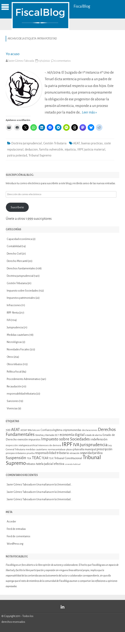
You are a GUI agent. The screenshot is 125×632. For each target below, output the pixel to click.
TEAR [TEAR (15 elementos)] (45, 458)
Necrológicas (14, 342)
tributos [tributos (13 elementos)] (30, 463)
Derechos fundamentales (21, 268)
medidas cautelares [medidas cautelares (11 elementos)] (36, 449)
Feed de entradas (16, 529)
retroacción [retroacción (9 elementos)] (74, 453)
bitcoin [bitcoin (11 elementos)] (36, 430)
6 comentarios (62, 60)
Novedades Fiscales (18, 349)
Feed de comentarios (18, 536)
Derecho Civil (14, 253)
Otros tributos (14, 364)
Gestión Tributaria (55, 143)
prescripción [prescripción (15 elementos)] (104, 449)
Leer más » (89, 112)
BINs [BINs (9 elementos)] (30, 430)
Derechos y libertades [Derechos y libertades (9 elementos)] (44, 435)
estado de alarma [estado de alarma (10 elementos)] (93, 435)
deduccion (31, 149)
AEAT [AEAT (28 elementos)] (15, 429)
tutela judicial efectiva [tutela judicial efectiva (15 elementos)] (50, 463)
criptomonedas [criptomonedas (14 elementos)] (72, 430)
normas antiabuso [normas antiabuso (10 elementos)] (57, 449)
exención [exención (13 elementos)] (22, 439)
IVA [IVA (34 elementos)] (76, 444)
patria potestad (17, 155)
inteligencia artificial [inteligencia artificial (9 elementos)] (28, 445)
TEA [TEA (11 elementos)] (29, 458)
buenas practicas (92, 143)
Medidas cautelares (18, 334)
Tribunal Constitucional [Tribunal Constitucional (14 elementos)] (68, 458)
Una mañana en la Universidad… (54, 484)
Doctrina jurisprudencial (26, 143)
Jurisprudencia (15, 327)
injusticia (70, 149)
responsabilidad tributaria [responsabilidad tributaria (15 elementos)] (52, 453)
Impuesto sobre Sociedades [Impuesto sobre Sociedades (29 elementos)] (65, 439)
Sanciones (13, 401)
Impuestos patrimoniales (21, 297)
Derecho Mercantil (17, 261)
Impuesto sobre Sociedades (22, 290)
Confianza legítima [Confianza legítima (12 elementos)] (51, 430)
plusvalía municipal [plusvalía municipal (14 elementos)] (84, 449)
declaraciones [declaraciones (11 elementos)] (89, 430)
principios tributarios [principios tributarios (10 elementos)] (16, 453)
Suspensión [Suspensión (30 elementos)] (16, 457)
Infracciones (14, 305)
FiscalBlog (82, 6)
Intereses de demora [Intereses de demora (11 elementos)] (49, 445)
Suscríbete (17, 207)
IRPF (80, 149)
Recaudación (14, 386)
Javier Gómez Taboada (21, 60)
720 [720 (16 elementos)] (8, 430)
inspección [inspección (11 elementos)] (12, 445)
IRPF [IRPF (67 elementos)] (67, 444)
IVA (9, 320)
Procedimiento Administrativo (23, 379)
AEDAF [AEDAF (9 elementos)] (23, 430)
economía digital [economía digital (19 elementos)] (72, 435)
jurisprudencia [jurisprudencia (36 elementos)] (94, 444)
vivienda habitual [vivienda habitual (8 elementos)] (73, 464)
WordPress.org (15, 543)
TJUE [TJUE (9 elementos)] (51, 458)
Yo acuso (12, 54)
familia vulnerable (51, 149)
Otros (10, 356)
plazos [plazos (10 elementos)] (69, 449)
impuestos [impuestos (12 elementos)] (34, 439)
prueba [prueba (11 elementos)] (30, 453)
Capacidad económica (19, 239)
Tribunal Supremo (39, 155)
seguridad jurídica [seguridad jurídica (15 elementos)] (91, 453)
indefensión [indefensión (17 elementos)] (98, 439)
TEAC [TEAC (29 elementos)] (36, 457)
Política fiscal (14, 371)
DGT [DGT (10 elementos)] (57, 435)
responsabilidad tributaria (21, 393)
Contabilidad (14, 246)
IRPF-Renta (13, 312)
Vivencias (12, 408)
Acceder (11, 521)
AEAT (76, 143)
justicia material (94, 149)
